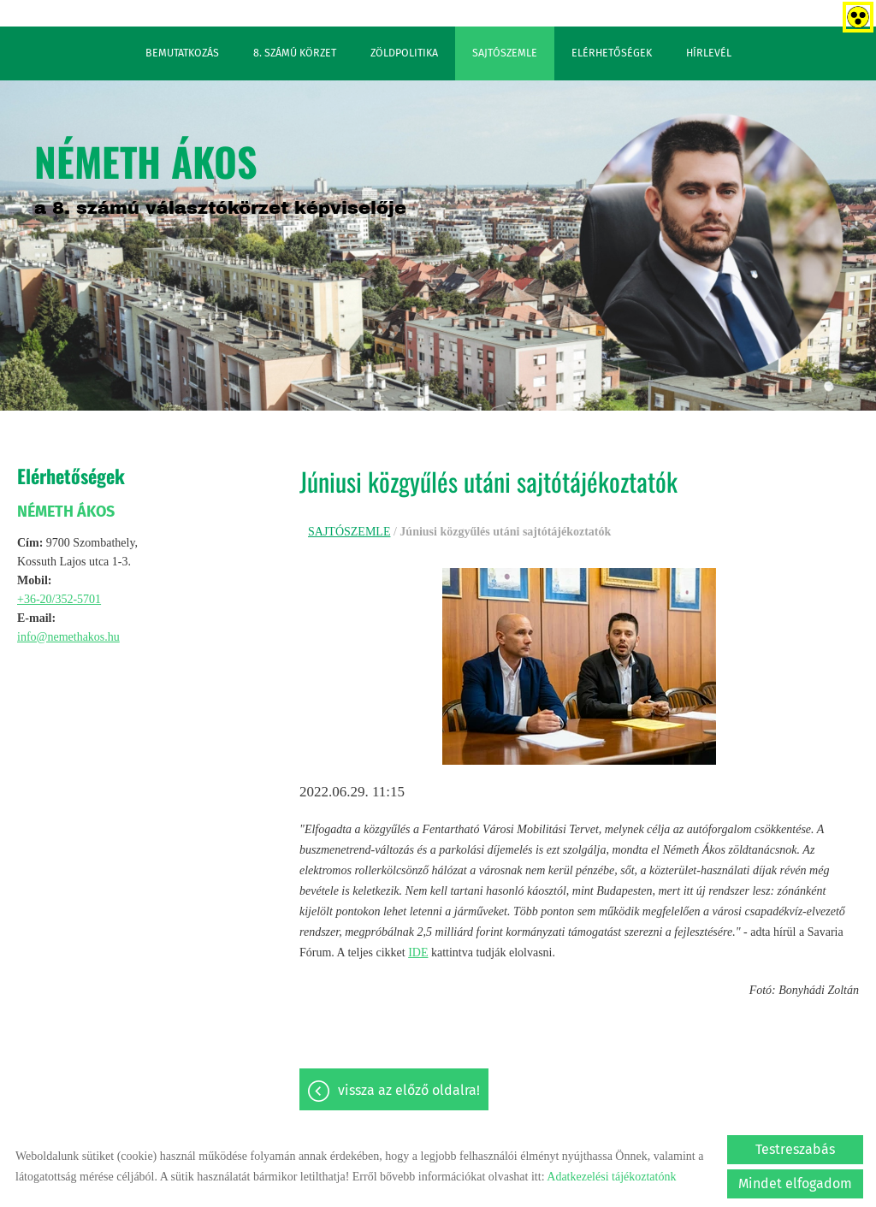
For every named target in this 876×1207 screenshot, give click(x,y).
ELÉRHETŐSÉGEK (611, 51)
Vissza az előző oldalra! (409, 1089)
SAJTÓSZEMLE (504, 51)
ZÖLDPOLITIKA (404, 51)
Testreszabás (795, 1148)
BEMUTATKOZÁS (182, 51)
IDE (418, 951)
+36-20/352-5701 (59, 598)
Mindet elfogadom (795, 1182)
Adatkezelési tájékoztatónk (611, 1175)
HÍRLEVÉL (708, 51)
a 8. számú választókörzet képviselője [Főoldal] (220, 173)
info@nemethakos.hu (68, 636)
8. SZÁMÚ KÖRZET (294, 51)
